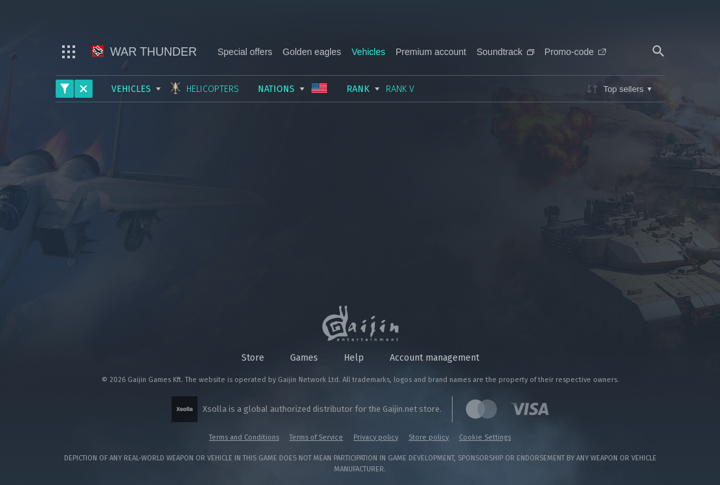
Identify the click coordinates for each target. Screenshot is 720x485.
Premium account (431, 52)
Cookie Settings (485, 437)
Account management (434, 357)
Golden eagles (312, 52)
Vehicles (368, 52)
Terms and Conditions (244, 437)
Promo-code (575, 52)
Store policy (429, 437)
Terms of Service (316, 437)
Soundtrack (505, 52)
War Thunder (144, 51)
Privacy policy (376, 437)
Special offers (245, 52)
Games (304, 357)
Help (354, 357)
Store (253, 357)
